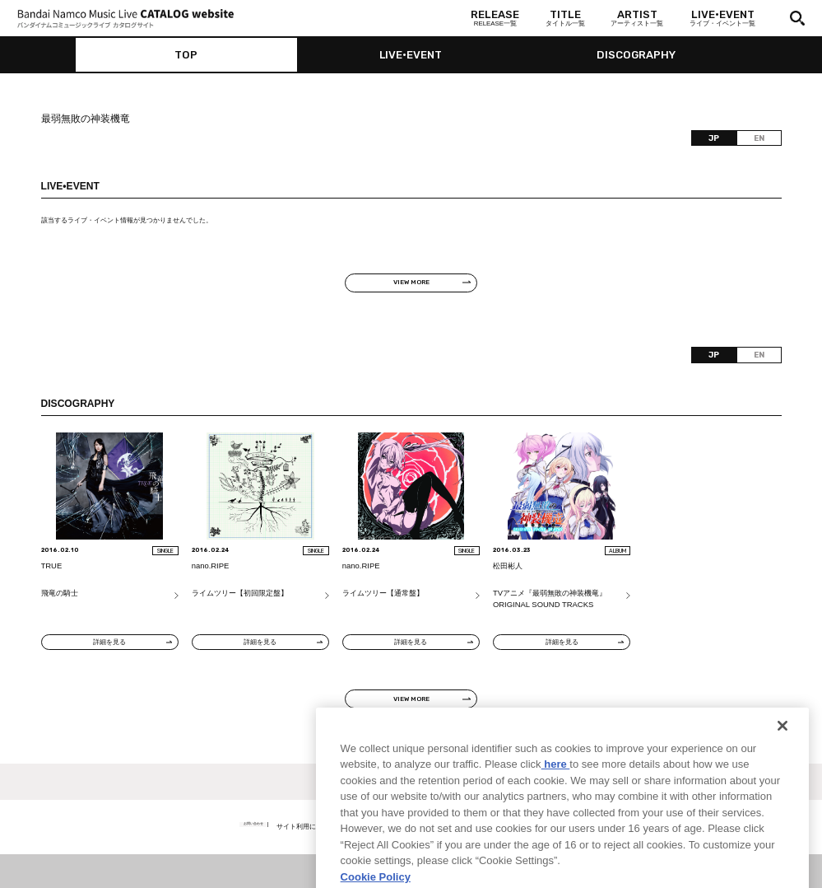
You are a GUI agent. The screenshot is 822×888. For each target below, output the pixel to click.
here (555, 801)
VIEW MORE (411, 282)
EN (759, 138)
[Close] (782, 763)
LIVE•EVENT (410, 55)
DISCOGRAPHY (636, 55)
